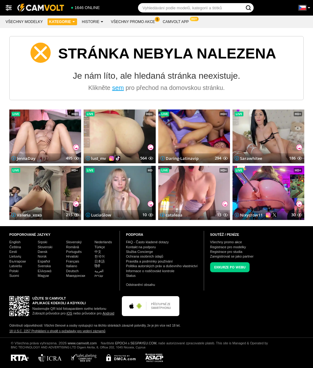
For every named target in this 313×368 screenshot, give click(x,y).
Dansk (42, 252)
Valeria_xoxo (29, 215)
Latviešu (15, 266)
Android (108, 313)
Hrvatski (72, 256)
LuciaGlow (101, 215)
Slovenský (74, 242)
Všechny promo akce (134, 21)
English (15, 242)
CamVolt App (177, 21)
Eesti (13, 252)
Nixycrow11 (251, 215)
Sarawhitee (251, 158)
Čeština (15, 247)
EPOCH (121, 343)
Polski (13, 271)
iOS (69, 313)
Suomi (14, 275)
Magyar (43, 275)
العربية (99, 271)
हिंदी (97, 266)
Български (17, 261)
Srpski (42, 242)
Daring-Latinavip (182, 158)
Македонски (75, 275)
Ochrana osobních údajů (144, 256)
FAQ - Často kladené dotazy (147, 242)
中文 (97, 252)
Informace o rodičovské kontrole (150, 271)
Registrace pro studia (226, 252)
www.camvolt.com (82, 343)
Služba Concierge (139, 252)
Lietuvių (15, 256)
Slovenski (45, 247)
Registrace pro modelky (228, 247)
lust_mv (98, 158)
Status (131, 275)
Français (72, 261)
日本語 (99, 261)
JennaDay (26, 158)
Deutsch (72, 271)
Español (44, 261)
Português (74, 252)
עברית (98, 275)
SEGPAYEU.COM (144, 343)
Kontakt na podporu (141, 247)
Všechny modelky (24, 22)
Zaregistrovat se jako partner (232, 256)
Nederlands (103, 242)
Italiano (71, 266)
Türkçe (99, 247)
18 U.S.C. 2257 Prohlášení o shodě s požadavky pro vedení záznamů (57, 331)
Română (72, 247)
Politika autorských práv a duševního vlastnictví (162, 266)
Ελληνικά (44, 271)
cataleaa (174, 215)
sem (118, 87)
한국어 (99, 256)
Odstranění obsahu (140, 284)
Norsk (42, 256)
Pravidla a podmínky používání (149, 261)
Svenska (44, 266)
